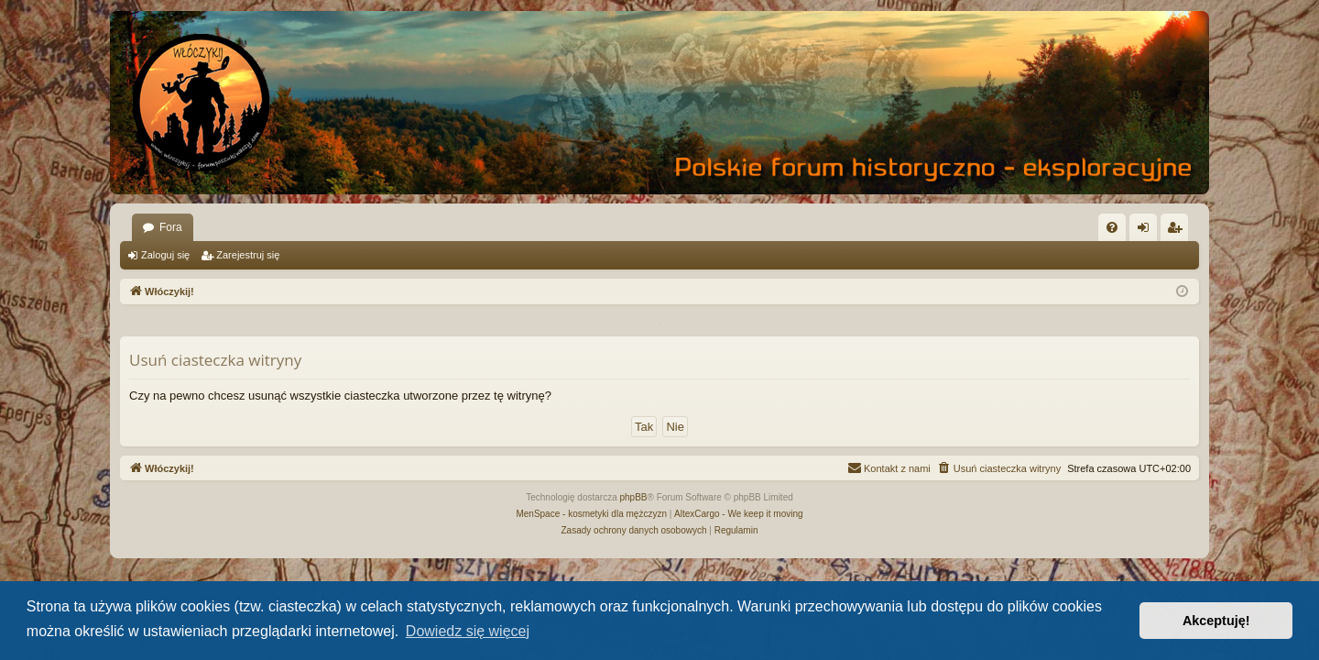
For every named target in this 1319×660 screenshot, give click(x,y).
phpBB (634, 497)
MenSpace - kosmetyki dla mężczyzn (591, 514)
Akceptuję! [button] (1216, 620)
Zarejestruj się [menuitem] (1178, 231)
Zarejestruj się (247, 254)
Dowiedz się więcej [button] (467, 631)
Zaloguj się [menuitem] (1147, 231)
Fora (170, 227)
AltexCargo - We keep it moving (738, 514)
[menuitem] (1112, 227)
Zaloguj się (165, 254)
